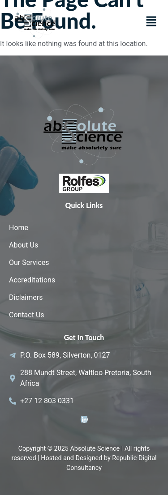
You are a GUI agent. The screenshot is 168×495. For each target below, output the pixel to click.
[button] (151, 22)
